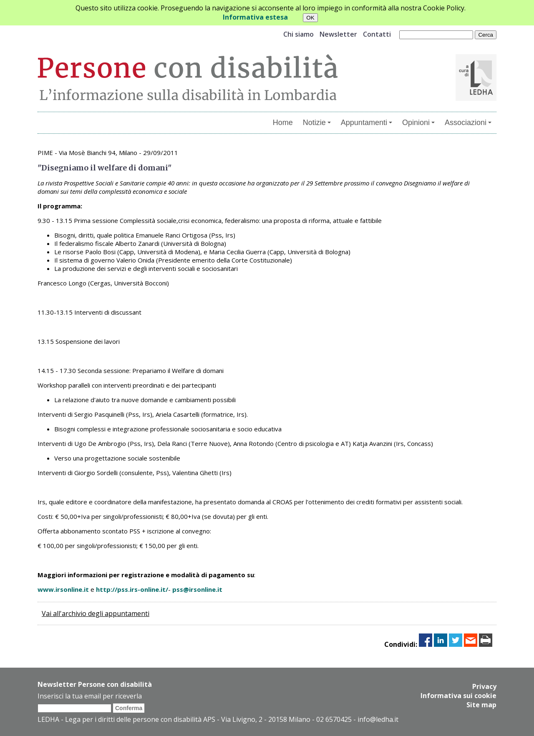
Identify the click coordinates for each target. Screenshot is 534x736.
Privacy (484, 686)
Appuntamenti (366, 122)
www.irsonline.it (63, 589)
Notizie (317, 122)
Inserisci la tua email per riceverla (90, 696)
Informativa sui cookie (458, 695)
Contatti (377, 34)
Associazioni (468, 122)
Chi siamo (298, 34)
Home (283, 122)
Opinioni (418, 122)
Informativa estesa (255, 17)
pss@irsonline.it (197, 589)
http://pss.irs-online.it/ (132, 589)
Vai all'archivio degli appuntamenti (95, 613)
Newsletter (338, 34)
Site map (481, 704)
